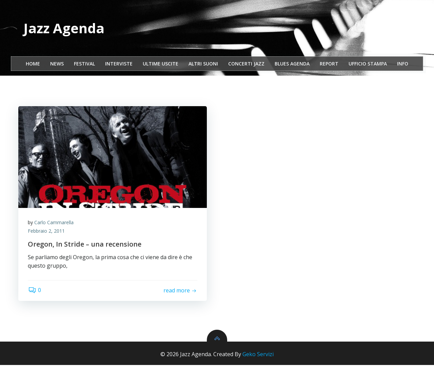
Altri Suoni (203, 64)
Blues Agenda (292, 64)
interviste (119, 64)
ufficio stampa (368, 64)
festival (84, 64)
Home (33, 64)
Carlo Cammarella (54, 223)
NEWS (57, 64)
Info (402, 64)
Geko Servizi (258, 355)
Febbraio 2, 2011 (46, 232)
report (329, 64)
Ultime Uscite (160, 64)
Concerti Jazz (246, 64)
